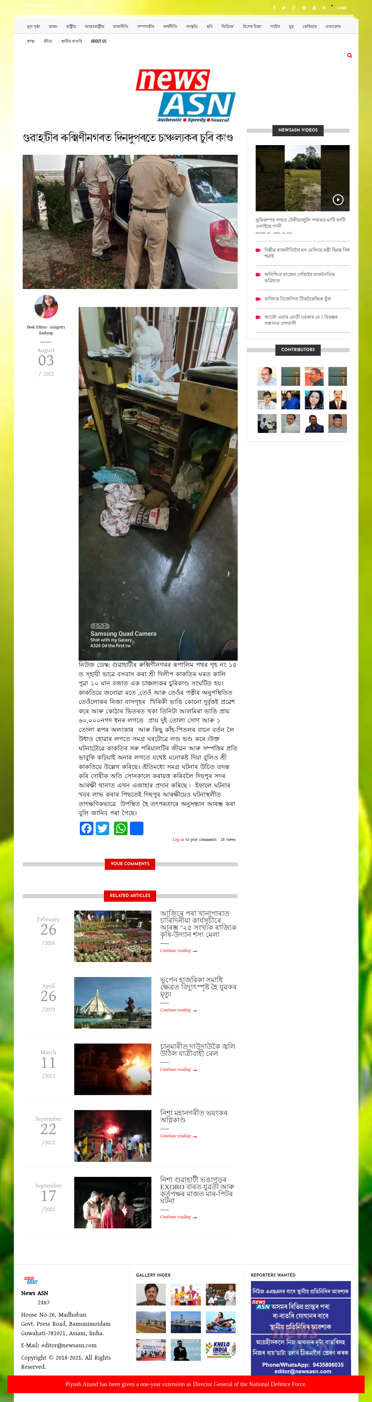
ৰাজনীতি (120, 26)
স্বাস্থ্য (31, 41)
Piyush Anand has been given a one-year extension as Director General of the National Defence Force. (186, 1384)
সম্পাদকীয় (145, 26)
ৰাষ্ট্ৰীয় (71, 26)
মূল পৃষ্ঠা (33, 26)
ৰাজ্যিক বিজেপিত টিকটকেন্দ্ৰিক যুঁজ (297, 298)
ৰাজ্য (53, 26)
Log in (178, 840)
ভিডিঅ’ (227, 26)
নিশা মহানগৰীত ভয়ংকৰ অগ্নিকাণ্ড (194, 1116)
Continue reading (175, 950)
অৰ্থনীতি (170, 26)
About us (99, 41)
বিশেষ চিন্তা (252, 26)
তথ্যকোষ (333, 26)
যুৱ (291, 26)
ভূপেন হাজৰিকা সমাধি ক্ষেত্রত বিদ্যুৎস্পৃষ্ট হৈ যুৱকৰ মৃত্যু (198, 987)
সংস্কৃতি (192, 26)
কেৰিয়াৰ (309, 26)
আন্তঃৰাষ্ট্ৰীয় (94, 26)
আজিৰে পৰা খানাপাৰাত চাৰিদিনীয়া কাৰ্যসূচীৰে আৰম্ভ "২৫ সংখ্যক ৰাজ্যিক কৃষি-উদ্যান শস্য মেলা (198, 924)
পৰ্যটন (275, 26)
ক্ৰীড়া (48, 41)
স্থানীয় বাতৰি (71, 41)
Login (342, 8)
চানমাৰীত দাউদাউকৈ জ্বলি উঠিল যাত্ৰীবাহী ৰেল (197, 1050)
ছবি (210, 26)
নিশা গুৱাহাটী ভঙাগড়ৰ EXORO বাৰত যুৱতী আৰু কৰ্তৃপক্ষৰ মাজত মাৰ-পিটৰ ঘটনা (197, 1190)
